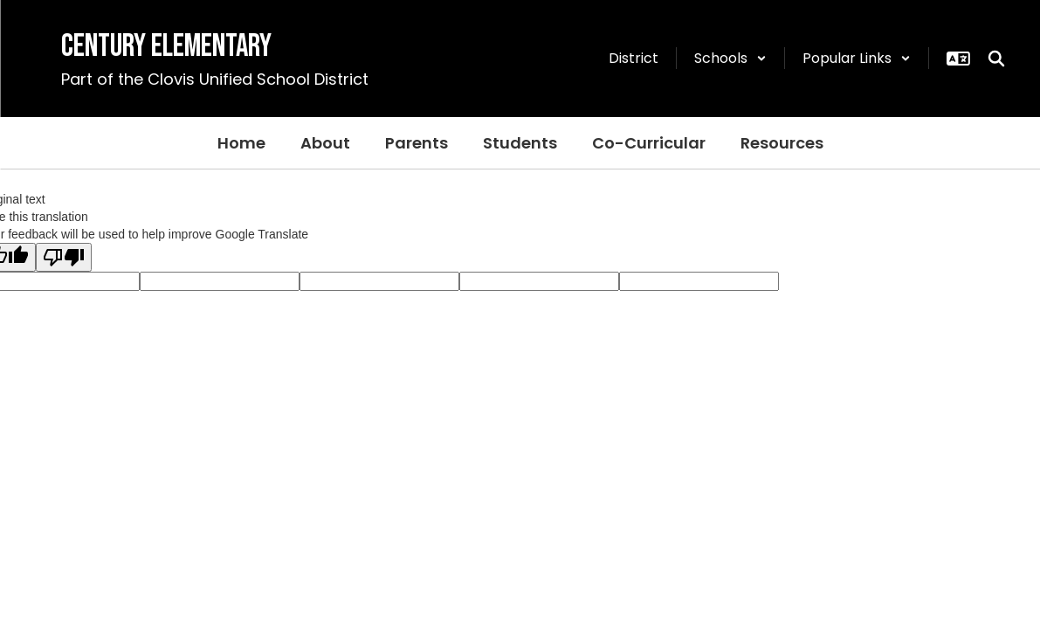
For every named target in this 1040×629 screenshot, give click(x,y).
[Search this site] (996, 58)
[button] (730, 58)
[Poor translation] (64, 257)
